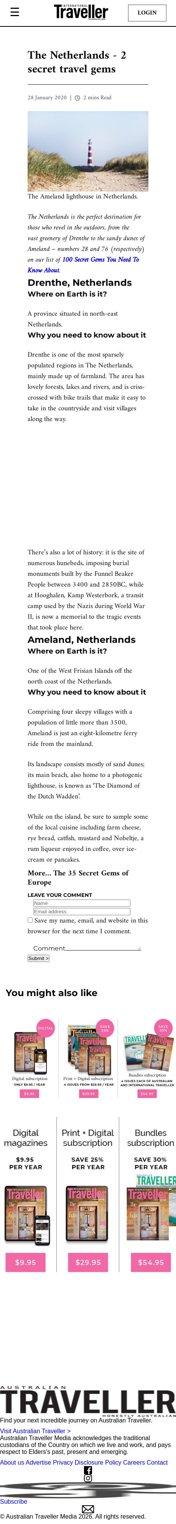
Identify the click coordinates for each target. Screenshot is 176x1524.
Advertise (38, 1462)
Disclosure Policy (98, 1462)
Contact (157, 1462)
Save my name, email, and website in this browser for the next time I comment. (88, 926)
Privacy (63, 1462)
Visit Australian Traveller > (35, 1431)
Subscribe (88, 1505)
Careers (134, 1462)
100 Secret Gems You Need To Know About (83, 265)
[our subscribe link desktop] (88, 1058)
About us (12, 1462)
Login (147, 13)
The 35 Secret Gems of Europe (78, 878)
